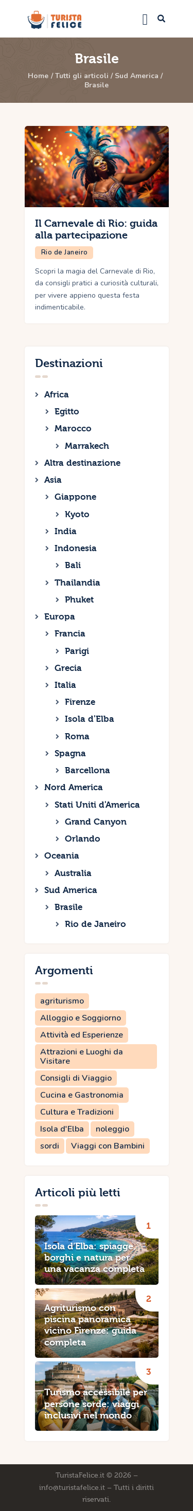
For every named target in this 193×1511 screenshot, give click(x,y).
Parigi (77, 651)
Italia (65, 685)
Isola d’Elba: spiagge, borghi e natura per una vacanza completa (94, 1258)
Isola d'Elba (89, 719)
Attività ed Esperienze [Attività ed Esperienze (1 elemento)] (81, 1035)
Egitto (67, 411)
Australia (73, 873)
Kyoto (77, 514)
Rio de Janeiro (64, 252)
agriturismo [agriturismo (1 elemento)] (62, 1001)
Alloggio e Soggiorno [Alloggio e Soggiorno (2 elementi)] (80, 1018)
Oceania (61, 856)
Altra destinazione (82, 463)
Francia (70, 634)
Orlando (82, 839)
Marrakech (87, 446)
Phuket (79, 600)
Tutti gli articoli (82, 76)
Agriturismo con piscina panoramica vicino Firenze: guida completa (90, 1325)
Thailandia (77, 583)
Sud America (137, 76)
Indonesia (76, 548)
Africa (56, 394)
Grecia (68, 668)
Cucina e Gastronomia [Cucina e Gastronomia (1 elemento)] (82, 1095)
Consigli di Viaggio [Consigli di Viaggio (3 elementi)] (76, 1078)
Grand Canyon (96, 822)
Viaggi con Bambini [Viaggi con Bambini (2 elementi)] (108, 1146)
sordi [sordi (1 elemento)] (49, 1146)
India (66, 531)
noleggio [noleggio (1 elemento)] (112, 1129)
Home (38, 76)
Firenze (80, 702)
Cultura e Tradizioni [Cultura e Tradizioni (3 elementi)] (77, 1112)
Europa (59, 617)
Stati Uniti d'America (97, 805)
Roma (77, 736)
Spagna (70, 753)
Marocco (73, 428)
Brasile (68, 907)
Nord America (73, 787)
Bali (73, 565)
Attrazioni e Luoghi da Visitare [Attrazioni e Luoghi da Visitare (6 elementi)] (81, 1056)
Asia (53, 480)
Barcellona (87, 770)
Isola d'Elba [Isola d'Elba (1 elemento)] (62, 1129)
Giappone (75, 497)
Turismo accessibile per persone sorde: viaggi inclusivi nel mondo (95, 1404)
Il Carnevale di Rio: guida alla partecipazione (96, 229)
